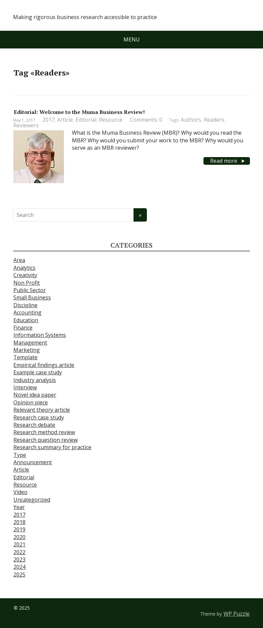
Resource (110, 119)
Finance (22, 327)
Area (19, 260)
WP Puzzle (237, 613)
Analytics (24, 267)
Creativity (25, 275)
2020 (19, 537)
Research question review (45, 440)
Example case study (37, 372)
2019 (19, 529)
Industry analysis (34, 380)
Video (20, 492)
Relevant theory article (41, 409)
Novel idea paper (34, 394)
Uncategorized (31, 499)
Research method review (44, 432)
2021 (19, 544)
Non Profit (26, 282)
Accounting (27, 312)
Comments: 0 (146, 119)
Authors (191, 119)
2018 (19, 522)
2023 (19, 559)
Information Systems (39, 335)
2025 (19, 574)
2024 (19, 567)
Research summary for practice (52, 447)
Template (25, 357)
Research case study (38, 417)
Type (19, 455)
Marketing (26, 350)
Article (65, 119)
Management (30, 342)
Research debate (34, 424)
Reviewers (26, 125)
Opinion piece (30, 402)
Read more (223, 160)
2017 (48, 119)
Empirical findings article (43, 365)
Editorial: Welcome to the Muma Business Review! (79, 112)
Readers (214, 119)
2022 (19, 552)
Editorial (86, 119)
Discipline (25, 305)
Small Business (32, 297)
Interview (25, 387)
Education (25, 320)
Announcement (32, 462)
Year (19, 507)
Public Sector (29, 290)
